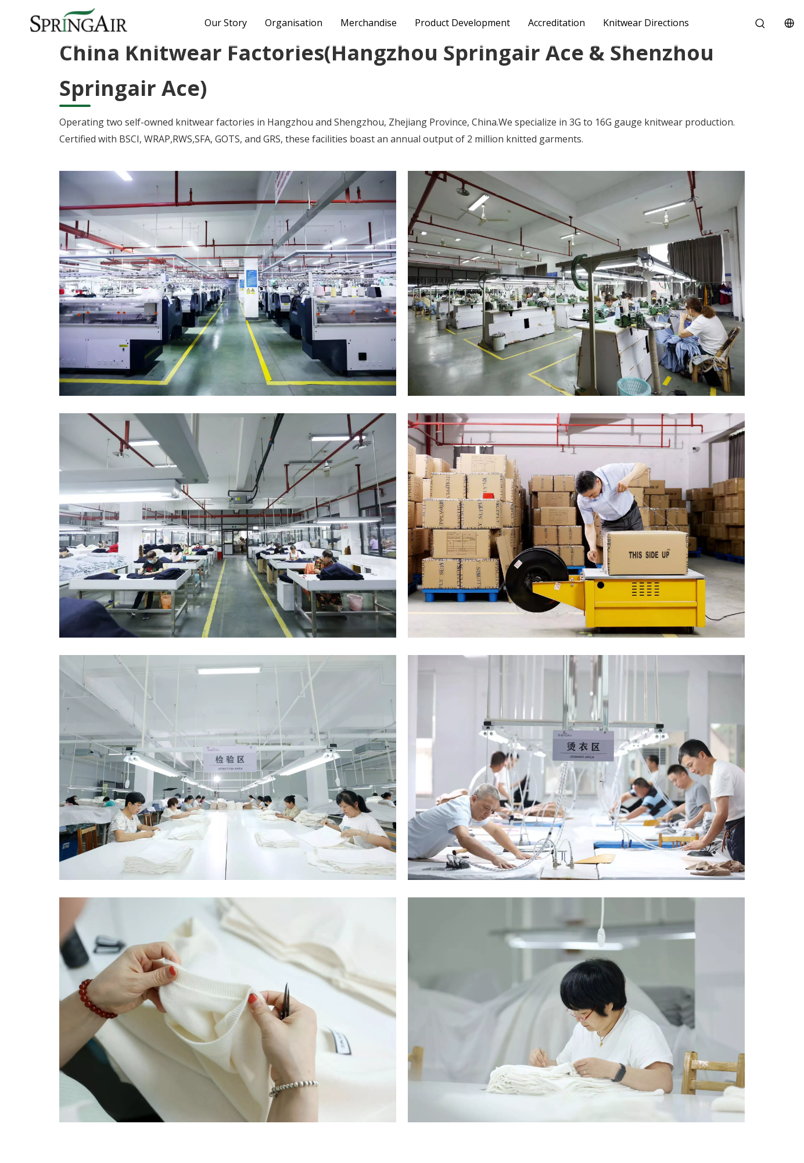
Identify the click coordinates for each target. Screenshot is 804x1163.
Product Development (462, 22)
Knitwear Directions (646, 22)
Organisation (293, 22)
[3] (227, 525)
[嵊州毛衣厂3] (576, 767)
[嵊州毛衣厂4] (227, 767)
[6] (576, 283)
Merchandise (368, 22)
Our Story (225, 22)
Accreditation (556, 22)
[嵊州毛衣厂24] (576, 1009)
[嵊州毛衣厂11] (227, 1009)
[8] (576, 525)
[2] (227, 283)
